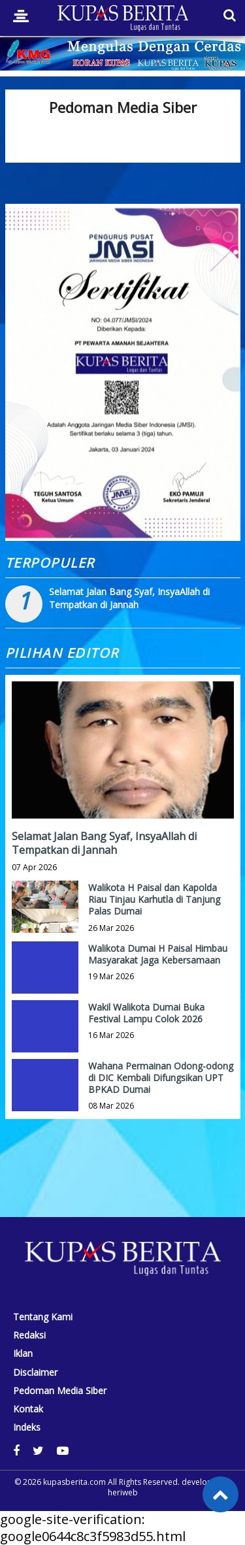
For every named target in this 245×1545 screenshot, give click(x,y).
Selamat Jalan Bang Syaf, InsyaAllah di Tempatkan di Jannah (129, 598)
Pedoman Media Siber (59, 1391)
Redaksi (29, 1335)
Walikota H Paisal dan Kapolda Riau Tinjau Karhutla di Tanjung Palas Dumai (154, 899)
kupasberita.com (74, 1482)
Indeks (27, 1427)
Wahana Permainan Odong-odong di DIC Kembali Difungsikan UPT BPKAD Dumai (160, 1078)
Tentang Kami (43, 1317)
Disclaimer (35, 1372)
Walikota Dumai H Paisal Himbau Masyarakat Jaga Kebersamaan (157, 954)
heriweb (123, 1492)
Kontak (28, 1409)
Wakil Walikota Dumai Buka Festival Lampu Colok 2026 (146, 1013)
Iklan (23, 1353)
